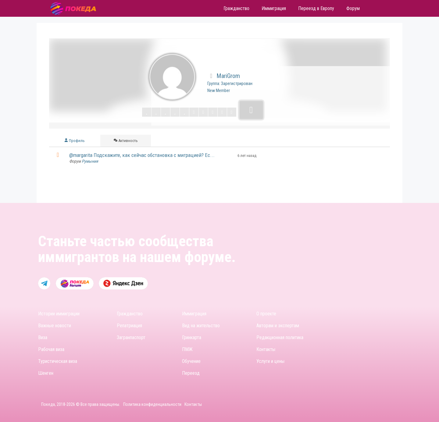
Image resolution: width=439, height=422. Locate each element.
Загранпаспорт (131, 337)
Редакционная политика (279, 337)
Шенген (45, 373)
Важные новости (54, 325)
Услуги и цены (270, 361)
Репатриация (129, 325)
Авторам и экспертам (277, 325)
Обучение (191, 361)
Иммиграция (194, 314)
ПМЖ (187, 349)
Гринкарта (191, 337)
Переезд (191, 373)
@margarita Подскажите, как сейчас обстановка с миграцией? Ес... (142, 155)
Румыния (90, 161)
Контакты (265, 349)
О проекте (266, 314)
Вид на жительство (201, 325)
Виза (42, 337)
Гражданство (130, 314)
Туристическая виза (57, 361)
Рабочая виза (51, 349)
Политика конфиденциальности (152, 404)
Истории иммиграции (59, 314)
